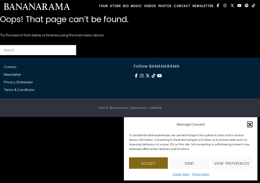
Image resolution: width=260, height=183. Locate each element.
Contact (10, 66)
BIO (126, 6)
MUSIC (136, 6)
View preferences (232, 163)
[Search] (69, 50)
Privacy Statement (18, 81)
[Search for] (38, 50)
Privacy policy (200, 174)
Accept (148, 163)
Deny (189, 163)
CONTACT (182, 6)
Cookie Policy (181, 174)
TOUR (103, 6)
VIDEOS (150, 6)
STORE (115, 6)
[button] (249, 124)
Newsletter (12, 74)
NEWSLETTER (203, 6)
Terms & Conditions (19, 89)
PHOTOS (165, 6)
